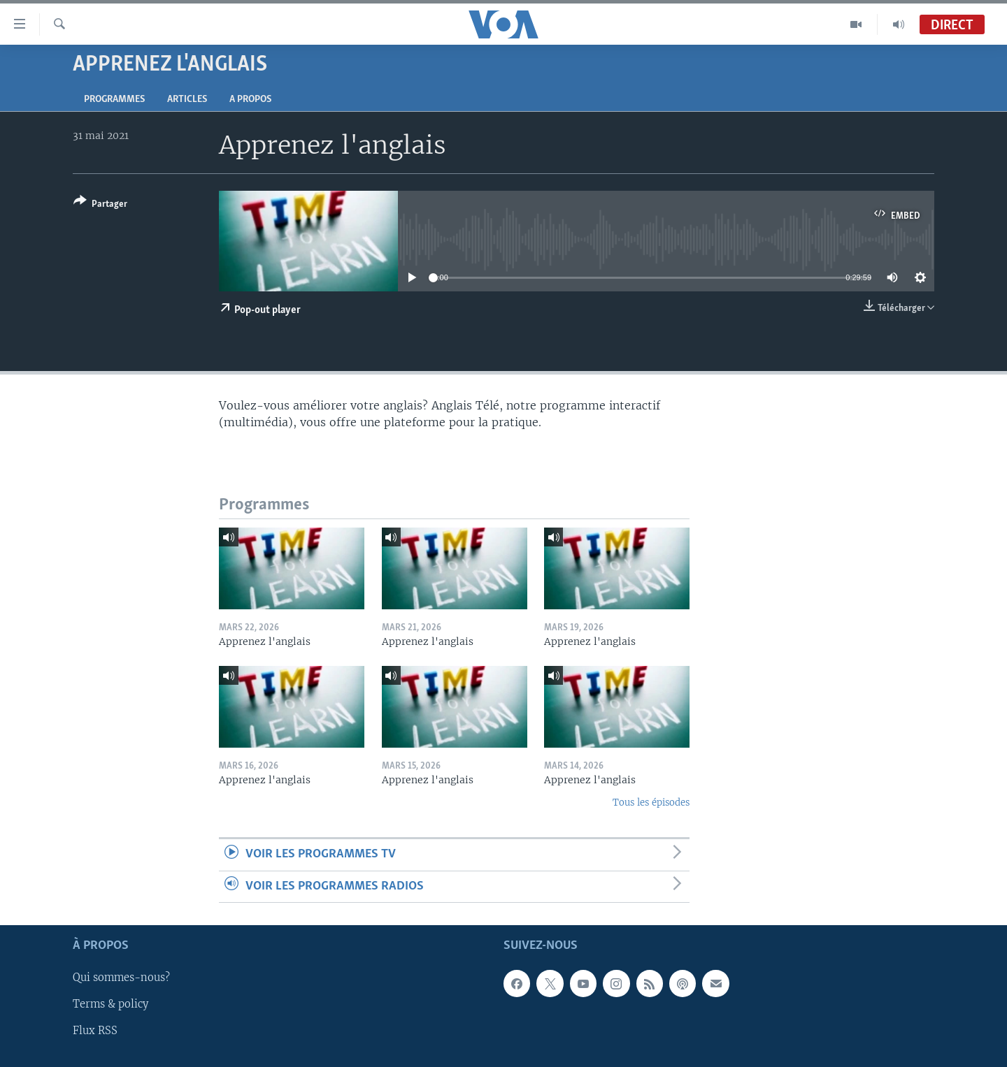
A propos (250, 99)
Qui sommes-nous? (121, 977)
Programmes (114, 99)
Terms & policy (110, 1005)
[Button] (100, 205)
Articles (187, 99)
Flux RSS (95, 1031)
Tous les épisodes (651, 802)
